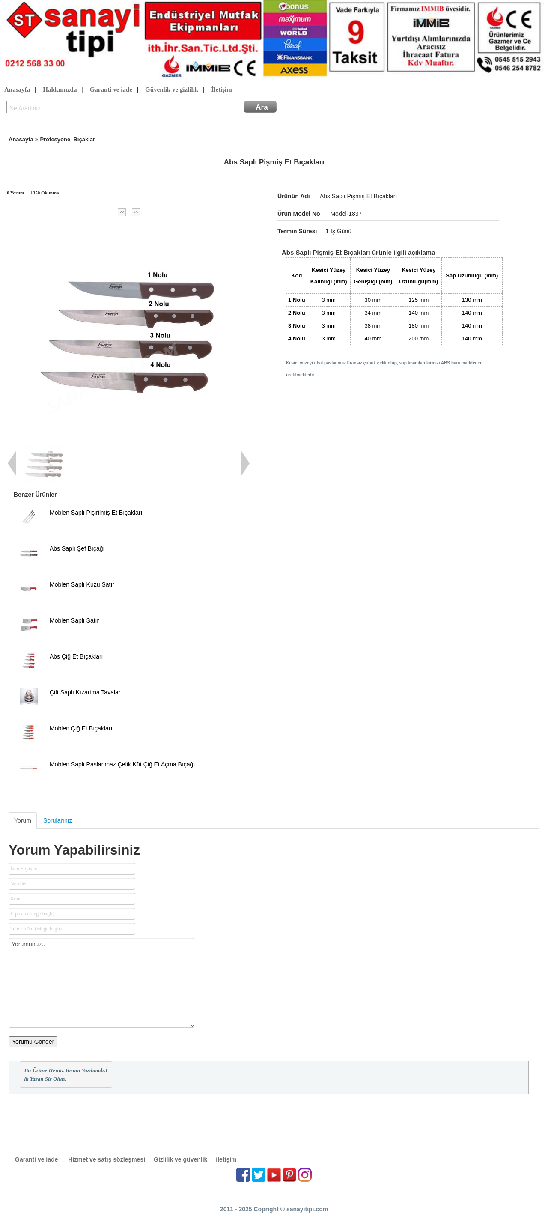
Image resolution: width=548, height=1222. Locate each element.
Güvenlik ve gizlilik (171, 89)
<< (121, 212)
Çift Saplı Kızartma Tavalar (85, 692)
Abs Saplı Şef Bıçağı (77, 548)
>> (136, 212)
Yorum (22, 820)
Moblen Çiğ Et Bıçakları (81, 728)
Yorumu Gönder (33, 1041)
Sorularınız (57, 820)
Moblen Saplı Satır (74, 620)
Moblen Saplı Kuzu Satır (82, 584)
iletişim (226, 1159)
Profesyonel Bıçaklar (67, 139)
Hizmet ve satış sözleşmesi (106, 1159)
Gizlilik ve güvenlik (180, 1159)
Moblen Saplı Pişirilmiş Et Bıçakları (96, 512)
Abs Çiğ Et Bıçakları (76, 656)
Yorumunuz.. (101, 983)
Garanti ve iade (111, 89)
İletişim (221, 89)
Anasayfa (17, 89)
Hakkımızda (60, 89)
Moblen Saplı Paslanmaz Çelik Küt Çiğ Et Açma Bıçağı (122, 764)
